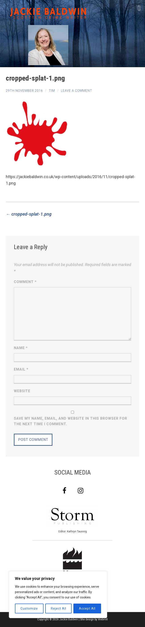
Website (22, 391)
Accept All (87, 608)
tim (52, 90)
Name (21, 348)
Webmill (103, 619)
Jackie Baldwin (68, 619)
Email (21, 369)
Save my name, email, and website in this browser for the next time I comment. (70, 421)
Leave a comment (76, 90)
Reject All (58, 608)
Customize (29, 608)
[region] (58, 594)
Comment (25, 282)
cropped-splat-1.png (29, 214)
